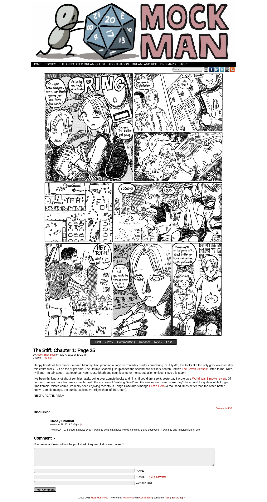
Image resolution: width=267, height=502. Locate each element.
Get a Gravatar (157, 477)
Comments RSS (224, 408)
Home (37, 64)
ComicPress (145, 497)
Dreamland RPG (144, 64)
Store (184, 64)
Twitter (222, 69)
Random (144, 342)
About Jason (118, 64)
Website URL (144, 483)
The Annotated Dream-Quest (82, 64)
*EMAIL (151, 476)
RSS (232, 69)
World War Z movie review (209, 378)
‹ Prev (109, 342)
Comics (50, 64)
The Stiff (47, 357)
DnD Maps (168, 64)
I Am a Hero (157, 386)
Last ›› (170, 342)
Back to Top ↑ (178, 497)
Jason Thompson (45, 354)
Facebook (211, 69)
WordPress (128, 497)
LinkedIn (216, 69)
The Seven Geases (194, 369)
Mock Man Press (99, 497)
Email (227, 69)
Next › (158, 342)
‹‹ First (97, 342)
